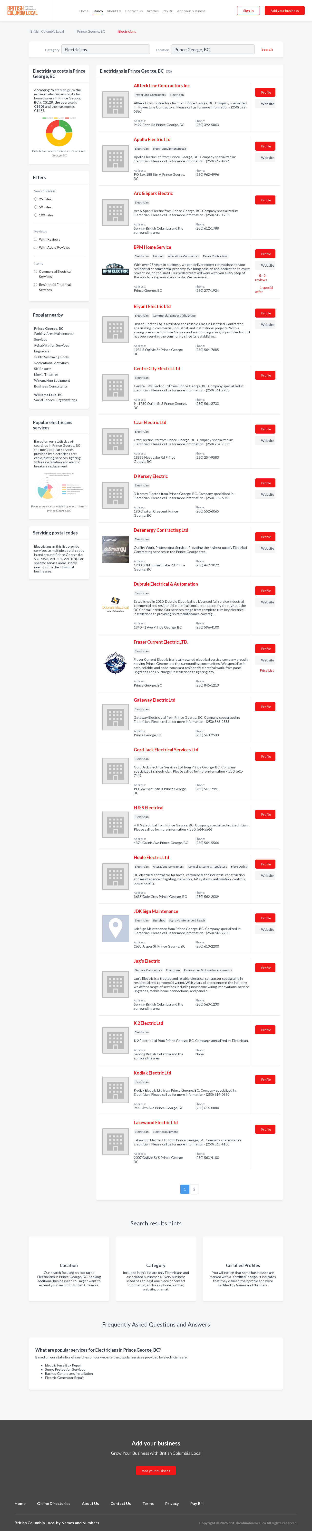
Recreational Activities (51, 363)
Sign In (248, 11)
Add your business (191, 11)
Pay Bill (168, 11)
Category (52, 50)
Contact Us (134, 11)
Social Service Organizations (55, 400)
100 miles (46, 215)
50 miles (45, 207)
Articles (153, 11)
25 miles (45, 199)
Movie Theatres (46, 374)
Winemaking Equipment (52, 380)
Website (267, 104)
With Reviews (49, 239)
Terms (148, 1503)
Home (83, 11)
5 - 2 (261, 277)
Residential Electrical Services (55, 287)
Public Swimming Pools (51, 357)
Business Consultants (51, 386)
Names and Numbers (80, 1522)
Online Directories (53, 1503)
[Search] (266, 49)
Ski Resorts (42, 369)
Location (162, 50)
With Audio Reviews (54, 247)
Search (97, 11)
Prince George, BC (91, 31)
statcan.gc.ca (65, 90)
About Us (114, 11)
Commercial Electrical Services (55, 274)
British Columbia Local (47, 31)
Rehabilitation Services (51, 345)
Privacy (172, 1503)
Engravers (41, 351)
